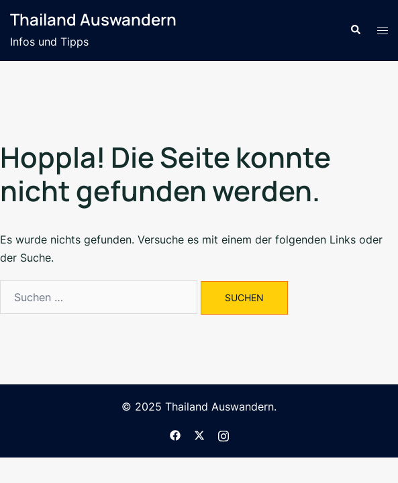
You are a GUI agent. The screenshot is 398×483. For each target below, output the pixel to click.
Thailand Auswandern (93, 19)
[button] (355, 30)
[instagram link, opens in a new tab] (223, 434)
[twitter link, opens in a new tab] (199, 434)
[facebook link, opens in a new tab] (175, 434)
